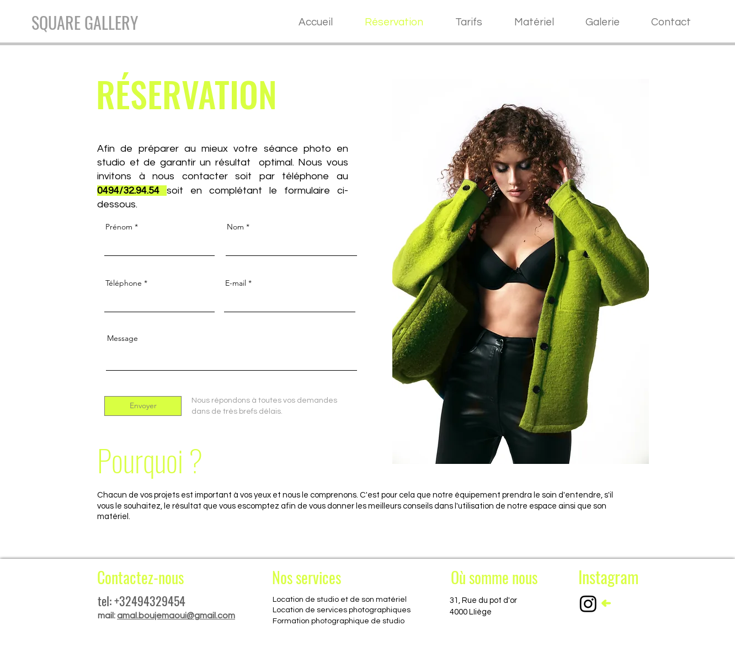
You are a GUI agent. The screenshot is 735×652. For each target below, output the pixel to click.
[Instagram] (588, 603)
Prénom (118, 227)
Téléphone (123, 283)
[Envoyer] (143, 406)
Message (122, 338)
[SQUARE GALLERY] (84, 22)
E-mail (235, 283)
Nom (235, 227)
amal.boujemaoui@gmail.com (176, 615)
